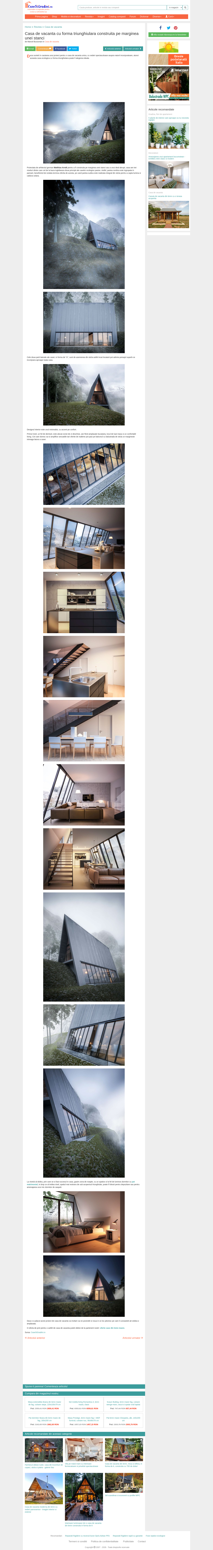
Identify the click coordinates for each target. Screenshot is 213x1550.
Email (30, 49)
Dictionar (144, 16)
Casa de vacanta (52, 27)
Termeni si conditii (78, 1541)
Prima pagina (41, 16)
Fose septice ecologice (155, 1536)
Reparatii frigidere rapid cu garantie (128, 1536)
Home (28, 27)
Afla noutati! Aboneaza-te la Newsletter (168, 35)
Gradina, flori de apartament (160, 114)
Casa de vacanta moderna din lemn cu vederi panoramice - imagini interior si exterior (41, 1509)
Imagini (101, 16)
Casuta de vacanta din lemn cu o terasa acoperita (165, 197)
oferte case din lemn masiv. (112, 1328)
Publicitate (128, 1541)
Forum (133, 16)
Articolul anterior (113, 49)
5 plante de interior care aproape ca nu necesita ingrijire (168, 119)
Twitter (73, 49)
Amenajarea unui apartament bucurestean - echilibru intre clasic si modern (166, 158)
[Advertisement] (84, 83)
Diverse (157, 16)
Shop (54, 16)
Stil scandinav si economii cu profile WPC (122, 1495)
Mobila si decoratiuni (71, 16)
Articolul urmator (133, 49)
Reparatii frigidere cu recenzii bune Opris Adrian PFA (87, 1536)
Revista (89, 16)
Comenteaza (44, 49)
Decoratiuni (153, 153)
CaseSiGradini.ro (38, 1332)
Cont (169, 16)
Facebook (60, 49)
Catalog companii (117, 16)
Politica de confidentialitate (104, 1541)
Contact (142, 1541)
